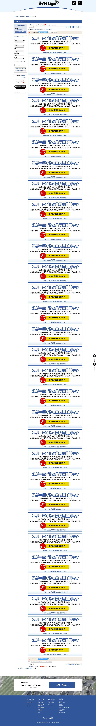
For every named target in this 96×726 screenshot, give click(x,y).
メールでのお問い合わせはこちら (61, 685)
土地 (28, 704)
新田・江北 (40, 705)
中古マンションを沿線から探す (26, 16)
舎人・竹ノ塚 (41, 701)
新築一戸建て (30, 701)
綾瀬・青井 (40, 709)
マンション (29, 705)
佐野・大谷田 (41, 704)
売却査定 (61, 710)
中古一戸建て (30, 702)
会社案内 (61, 704)
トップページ (16, 16)
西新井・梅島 (41, 707)
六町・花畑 (40, 702)
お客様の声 (61, 701)
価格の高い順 (49, 29)
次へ (80, 27)
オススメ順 (33, 29)
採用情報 (61, 705)
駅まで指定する (20, 29)
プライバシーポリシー (64, 707)
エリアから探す (18, 92)
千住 (39, 712)
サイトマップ (62, 712)
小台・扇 (40, 710)
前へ (67, 27)
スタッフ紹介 (62, 702)
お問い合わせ (62, 709)
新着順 (38, 29)
